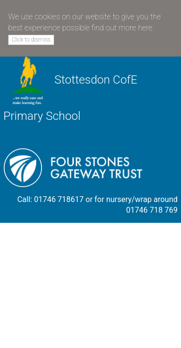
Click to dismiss (31, 39)
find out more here (121, 27)
